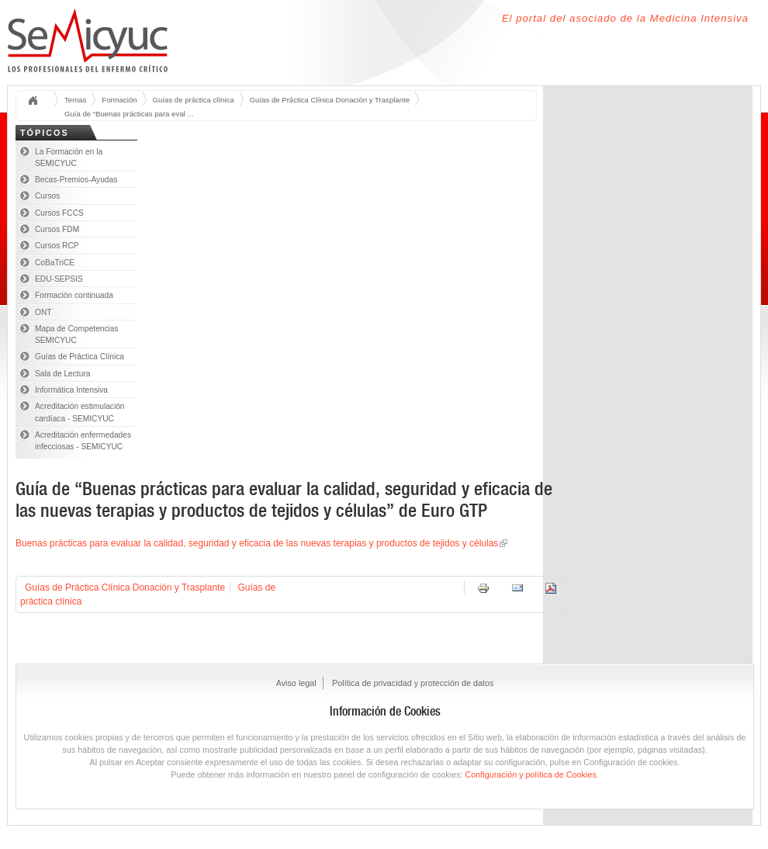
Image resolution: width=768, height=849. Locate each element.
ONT (43, 312)
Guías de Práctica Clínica (79, 356)
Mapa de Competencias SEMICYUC (77, 334)
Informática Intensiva (71, 390)
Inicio (37, 101)
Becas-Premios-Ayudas (76, 179)
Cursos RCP (57, 245)
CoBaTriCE (54, 262)
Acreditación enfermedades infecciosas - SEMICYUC (83, 441)
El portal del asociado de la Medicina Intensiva (625, 18)
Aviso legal (296, 683)
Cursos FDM (57, 229)
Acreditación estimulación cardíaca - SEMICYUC (80, 412)
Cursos (47, 196)
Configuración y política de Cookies (531, 774)
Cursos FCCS (59, 213)
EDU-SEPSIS (59, 279)
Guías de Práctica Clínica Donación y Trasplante (330, 99)
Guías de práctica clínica (193, 99)
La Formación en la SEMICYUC (68, 157)
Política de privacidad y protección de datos (412, 683)
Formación (119, 99)
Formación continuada (74, 295)
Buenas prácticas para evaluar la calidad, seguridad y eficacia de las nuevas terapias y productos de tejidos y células (257, 543)
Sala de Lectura (62, 373)
